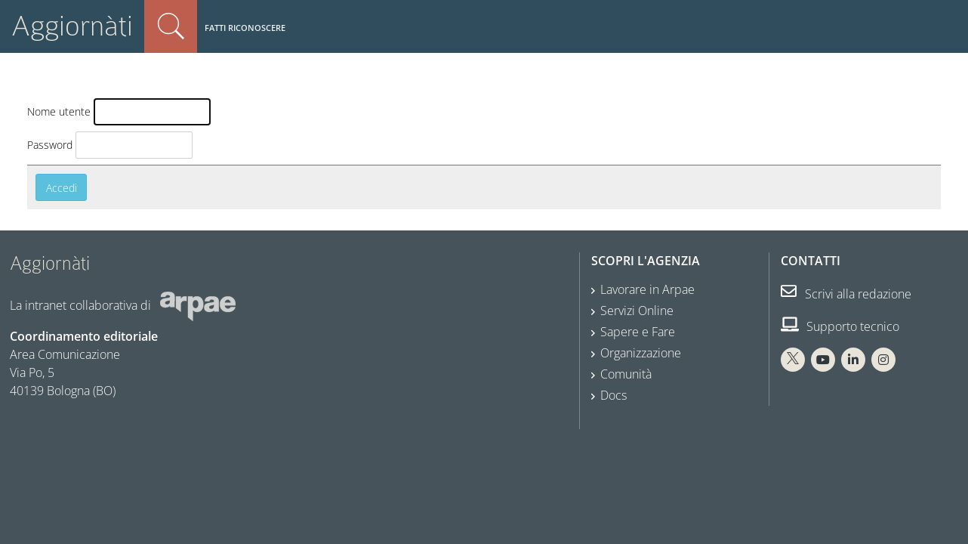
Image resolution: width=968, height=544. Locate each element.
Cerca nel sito (170, 26)
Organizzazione (640, 353)
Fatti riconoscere (245, 27)
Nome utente (59, 111)
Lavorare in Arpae (647, 289)
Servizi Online (637, 310)
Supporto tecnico (840, 326)
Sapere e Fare (637, 331)
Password (49, 145)
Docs (613, 395)
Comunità (626, 374)
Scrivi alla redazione (846, 294)
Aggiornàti (72, 26)
